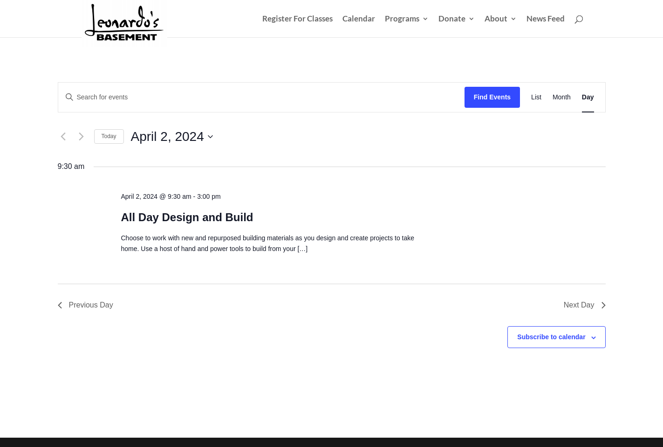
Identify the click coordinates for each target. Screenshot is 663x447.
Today (109, 136)
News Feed (545, 19)
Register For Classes (297, 19)
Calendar (358, 19)
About (496, 19)
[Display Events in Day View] (588, 97)
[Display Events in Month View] (562, 97)
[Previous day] (63, 136)
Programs (402, 19)
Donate (451, 19)
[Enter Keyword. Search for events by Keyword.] (261, 97)
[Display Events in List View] (536, 97)
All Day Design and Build (187, 217)
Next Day (585, 305)
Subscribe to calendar (551, 337)
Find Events (492, 97)
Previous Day (85, 305)
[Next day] (81, 136)
